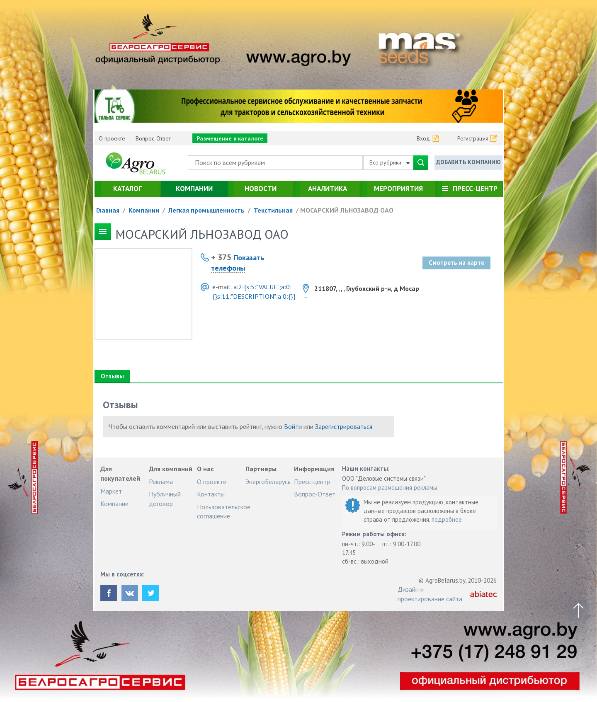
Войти (293, 426)
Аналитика (327, 188)
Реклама (161, 481)
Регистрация (472, 138)
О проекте (112, 138)
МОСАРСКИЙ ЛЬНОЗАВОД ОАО (346, 210)
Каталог (127, 188)
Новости (261, 188)
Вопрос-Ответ (153, 138)
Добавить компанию (468, 162)
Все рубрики (389, 162)
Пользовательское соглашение (223, 511)
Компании (194, 188)
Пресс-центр (475, 188)
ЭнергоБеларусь (268, 481)
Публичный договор (165, 498)
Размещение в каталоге (230, 138)
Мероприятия (398, 188)
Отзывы (112, 376)
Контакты (211, 494)
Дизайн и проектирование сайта (430, 594)
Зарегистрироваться (343, 426)
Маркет (111, 491)
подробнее (447, 519)
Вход (423, 138)
